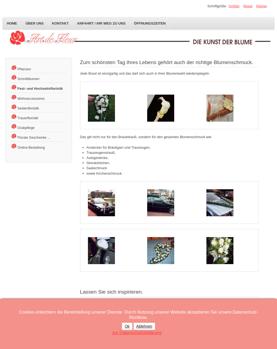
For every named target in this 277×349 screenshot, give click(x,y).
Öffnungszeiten (150, 23)
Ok (127, 326)
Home (12, 23)
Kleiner (261, 6)
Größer (234, 6)
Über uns (34, 23)
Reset (247, 6)
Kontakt (60, 23)
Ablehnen (144, 326)
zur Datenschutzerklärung (136, 332)
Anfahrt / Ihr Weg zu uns (101, 23)
